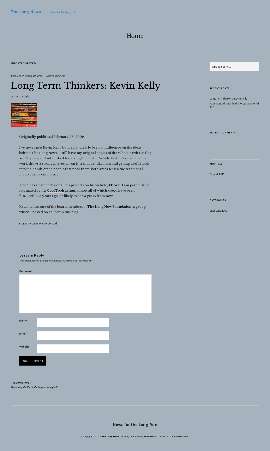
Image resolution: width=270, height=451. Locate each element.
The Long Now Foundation (109, 207)
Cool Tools (55, 190)
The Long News (26, 11)
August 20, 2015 (33, 75)
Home (135, 35)
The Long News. (111, 436)
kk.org (114, 185)
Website (24, 346)
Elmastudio (181, 436)
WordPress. (150, 436)
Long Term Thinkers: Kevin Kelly (228, 98)
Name (23, 320)
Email (23, 333)
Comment (25, 271)
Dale (26, 96)
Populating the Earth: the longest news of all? (34, 385)
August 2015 (217, 174)
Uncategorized (23, 63)
